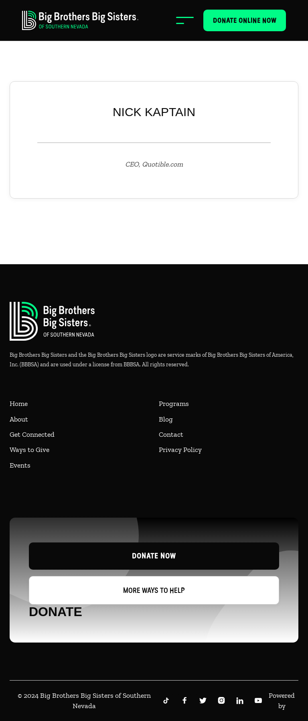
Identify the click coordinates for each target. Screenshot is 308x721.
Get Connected (32, 434)
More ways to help (154, 590)
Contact (171, 434)
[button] (185, 20)
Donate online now (244, 20)
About (19, 419)
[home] (80, 20)
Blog (166, 419)
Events (20, 465)
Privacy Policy (180, 449)
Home (19, 403)
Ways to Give (29, 449)
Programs (174, 403)
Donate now (154, 556)
